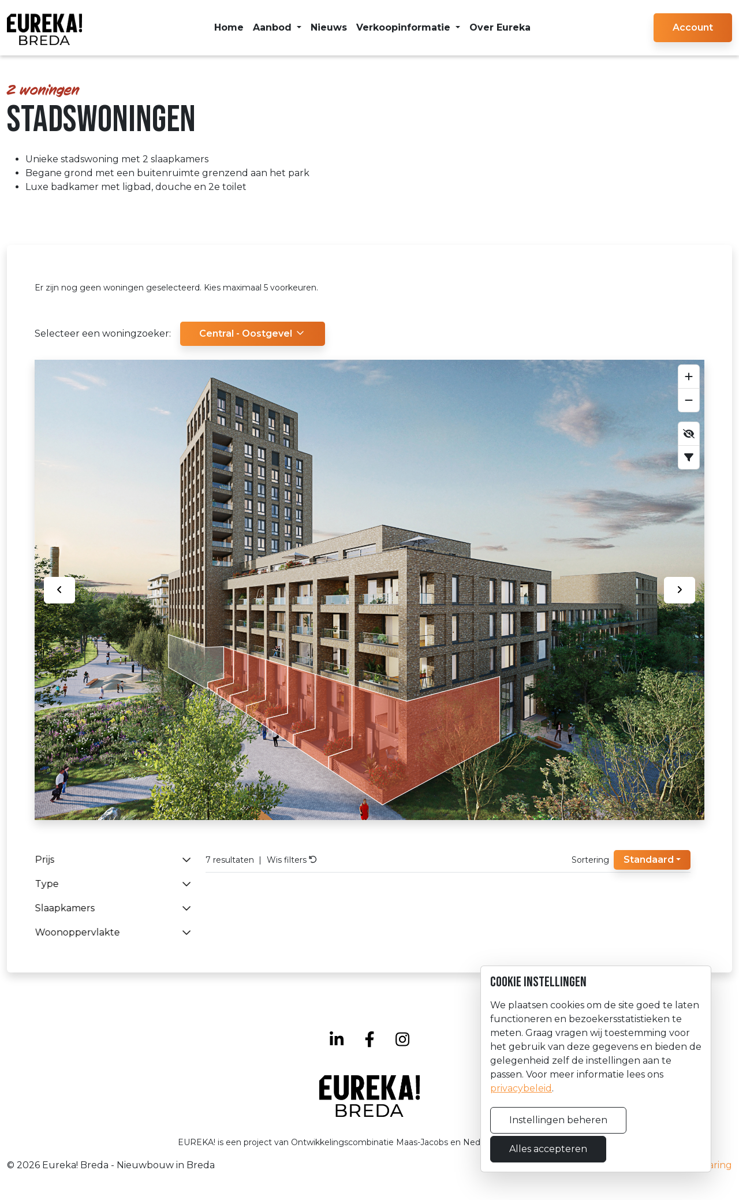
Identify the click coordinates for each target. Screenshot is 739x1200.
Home (229, 27)
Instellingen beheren (558, 1120)
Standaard (649, 859)
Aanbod (273, 27)
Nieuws (329, 27)
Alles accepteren (548, 1148)
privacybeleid (521, 1088)
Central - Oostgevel (252, 333)
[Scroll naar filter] (688, 457)
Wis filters (292, 860)
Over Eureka (500, 27)
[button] (693, 27)
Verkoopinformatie (404, 27)
